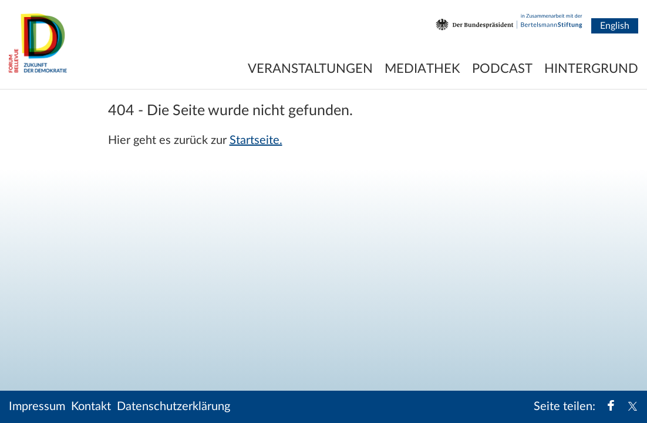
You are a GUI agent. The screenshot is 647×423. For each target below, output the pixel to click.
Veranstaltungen (310, 68)
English (614, 26)
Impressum (37, 406)
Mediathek (422, 68)
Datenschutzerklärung (173, 406)
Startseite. (256, 140)
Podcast (502, 68)
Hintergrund (591, 68)
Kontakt (91, 406)
